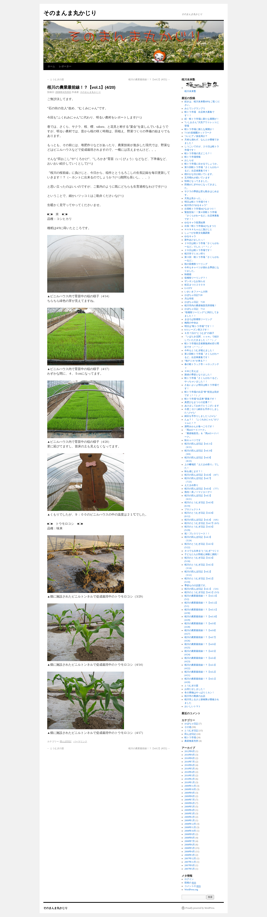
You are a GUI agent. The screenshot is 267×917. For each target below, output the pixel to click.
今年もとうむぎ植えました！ (199, 350)
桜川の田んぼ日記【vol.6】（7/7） (202, 488)
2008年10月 (190, 830)
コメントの (192, 886)
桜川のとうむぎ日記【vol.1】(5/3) (201, 592)
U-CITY (188, 288)
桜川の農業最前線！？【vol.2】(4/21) (149, 79)
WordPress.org (191, 889)
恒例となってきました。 (197, 181)
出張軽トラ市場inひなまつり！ (200, 208)
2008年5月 (189, 848)
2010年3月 (189, 775)
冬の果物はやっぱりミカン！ (199, 692)
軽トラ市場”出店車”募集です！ (200, 398)
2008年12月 (190, 824)
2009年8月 (189, 796)
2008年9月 (189, 834)
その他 (187, 727)
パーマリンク (80, 741)
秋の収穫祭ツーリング (195, 264)
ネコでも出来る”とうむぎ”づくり (201, 551)
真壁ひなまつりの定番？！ (198, 402)
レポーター (65, 66)
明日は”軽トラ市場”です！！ (199, 326)
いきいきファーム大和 (195, 291)
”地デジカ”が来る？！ (195, 360)
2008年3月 (189, 855)
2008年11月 (190, 827)
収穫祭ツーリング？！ (195, 277)
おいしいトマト (192, 706)
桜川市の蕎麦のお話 (194, 696)
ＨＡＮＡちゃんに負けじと (198, 229)
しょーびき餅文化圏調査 (197, 233)
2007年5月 (189, 868)
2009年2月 (189, 817)
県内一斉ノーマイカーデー (198, 492)
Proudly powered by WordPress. (200, 908)
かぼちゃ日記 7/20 (194, 302)
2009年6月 (189, 803)
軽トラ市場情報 (192, 157)
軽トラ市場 (190, 737)
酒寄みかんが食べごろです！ (199, 426)
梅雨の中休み (191, 322)
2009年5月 (189, 806)
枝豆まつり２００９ (194, 284)
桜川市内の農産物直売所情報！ (200, 305)
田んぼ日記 (65, 741)
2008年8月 (189, 837)
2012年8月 (189, 751)
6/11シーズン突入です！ (196, 329)
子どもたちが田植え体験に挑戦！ (201, 554)
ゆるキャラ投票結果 (194, 222)
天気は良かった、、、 (195, 198)
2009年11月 (190, 786)
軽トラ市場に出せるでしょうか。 (201, 163)
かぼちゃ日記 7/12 (194, 309)
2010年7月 (189, 761)
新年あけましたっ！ (194, 239)
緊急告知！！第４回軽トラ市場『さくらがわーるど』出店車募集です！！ (201, 215)
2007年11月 (190, 862)
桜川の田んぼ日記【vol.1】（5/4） (202, 589)
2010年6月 (189, 765)
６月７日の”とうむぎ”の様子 (199, 333)
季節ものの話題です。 (195, 585)
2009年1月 (189, 820)
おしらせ (189, 160)
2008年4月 (189, 851)
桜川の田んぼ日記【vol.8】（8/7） (202, 474)
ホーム (51, 66)
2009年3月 (189, 813)
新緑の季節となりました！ (198, 374)
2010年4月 (189, 772)
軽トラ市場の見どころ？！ (198, 153)
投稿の (190, 882)
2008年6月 (189, 844)
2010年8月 (189, 758)
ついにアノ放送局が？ (195, 136)
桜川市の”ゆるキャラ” (195, 205)
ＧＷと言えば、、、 (194, 371)
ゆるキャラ (190, 236)
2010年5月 (189, 768)
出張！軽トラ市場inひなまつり (200, 226)
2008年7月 (189, 841)
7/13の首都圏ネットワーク (198, 132)
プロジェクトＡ (192, 509)
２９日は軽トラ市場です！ (198, 250)
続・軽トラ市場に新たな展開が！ (201, 119)
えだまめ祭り (191, 485)
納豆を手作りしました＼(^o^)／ (200, 416)
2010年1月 (189, 782)
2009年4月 (189, 810)
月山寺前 (189, 298)
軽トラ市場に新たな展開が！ (199, 129)
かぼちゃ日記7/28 (193, 295)
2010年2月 (189, 779)
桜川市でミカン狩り (194, 253)
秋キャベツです (192, 440)
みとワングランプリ (194, 108)
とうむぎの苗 (55, 79)
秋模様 (187, 274)
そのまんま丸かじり (70, 13)
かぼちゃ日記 (191, 723)
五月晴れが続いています (197, 177)
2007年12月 (190, 858)
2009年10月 (190, 789)
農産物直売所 (191, 741)
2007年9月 (189, 865)
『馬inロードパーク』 (195, 430)
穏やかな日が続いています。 (199, 174)
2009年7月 (189, 799)
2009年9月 (189, 792)
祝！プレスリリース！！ (197, 533)
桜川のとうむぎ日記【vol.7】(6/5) (201, 523)
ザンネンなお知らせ (194, 281)
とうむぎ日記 (191, 730)
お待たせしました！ (194, 689)
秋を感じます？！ (193, 471)
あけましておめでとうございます (201, 405)
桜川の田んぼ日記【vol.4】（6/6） (202, 519)
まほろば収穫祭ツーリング (198, 319)
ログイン (189, 879)
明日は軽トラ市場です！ (197, 201)
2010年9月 (189, 754)
